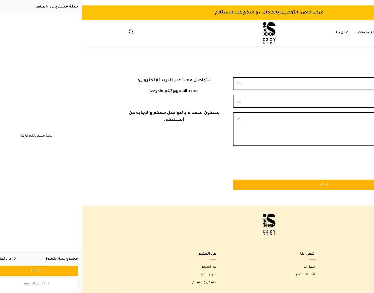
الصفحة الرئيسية (315, 33)
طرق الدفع (126, 274)
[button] (49, 33)
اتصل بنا (261, 33)
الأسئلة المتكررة (222, 274)
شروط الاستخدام (321, 267)
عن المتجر (127, 267)
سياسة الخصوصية (319, 282)
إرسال (242, 184)
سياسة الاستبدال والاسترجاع (313, 274)
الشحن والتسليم (122, 282)
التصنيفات (284, 33)
